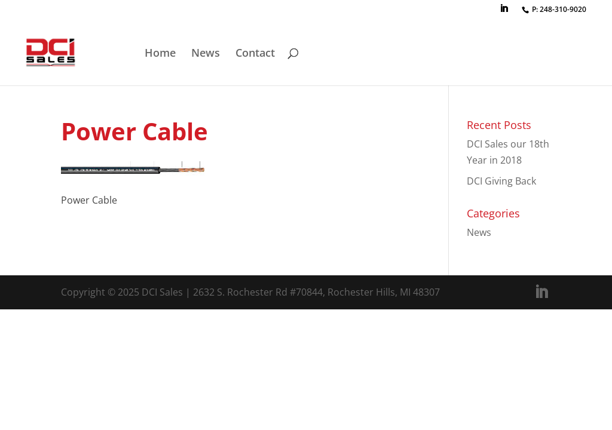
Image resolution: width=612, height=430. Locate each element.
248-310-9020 (563, 9)
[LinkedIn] (504, 12)
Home (160, 54)
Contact (255, 54)
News (205, 54)
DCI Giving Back (501, 181)
